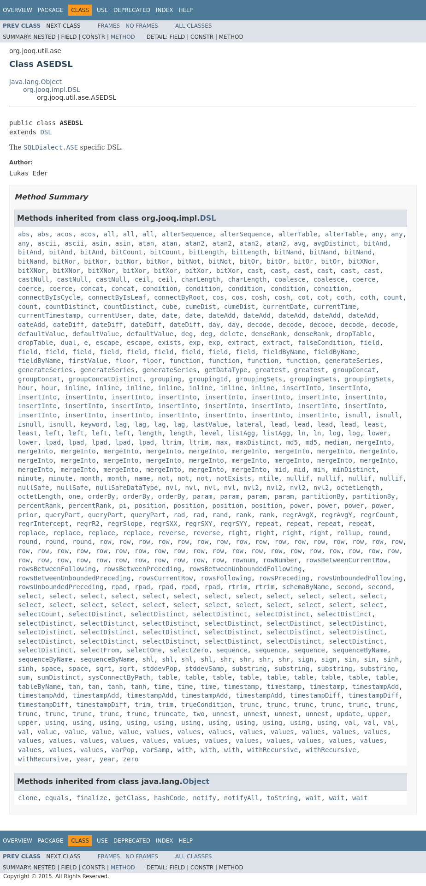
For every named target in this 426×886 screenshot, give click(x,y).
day (214, 324)
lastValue (210, 424)
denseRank (268, 334)
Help (185, 10)
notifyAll (241, 798)
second (348, 587)
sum (24, 677)
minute (29, 478)
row (105, 541)
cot (303, 297)
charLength (200, 279)
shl (148, 659)
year (84, 759)
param (202, 496)
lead (278, 424)
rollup (348, 532)
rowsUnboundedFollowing (359, 578)
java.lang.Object (35, 81)
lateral (249, 424)
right (237, 532)
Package (50, 10)
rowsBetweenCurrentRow (346, 560)
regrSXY (198, 523)
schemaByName (305, 587)
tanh (115, 686)
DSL (46, 132)
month (90, 478)
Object (196, 781)
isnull (356, 415)
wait (313, 798)
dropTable (354, 334)
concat (92, 288)
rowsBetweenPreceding (142, 569)
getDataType (226, 370)
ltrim (171, 442)
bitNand (288, 252)
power (299, 505)
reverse (171, 532)
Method (123, 37)
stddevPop (160, 668)
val (350, 722)
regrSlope (124, 523)
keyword (93, 424)
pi (123, 505)
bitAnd (375, 243)
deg (187, 334)
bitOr (249, 261)
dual (69, 342)
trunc (249, 704)
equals (57, 798)
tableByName (39, 686)
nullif (298, 478)
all (109, 234)
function (185, 360)
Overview (17, 10)
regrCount (377, 514)
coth (344, 297)
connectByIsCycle (49, 297)
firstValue (88, 360)
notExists (233, 478)
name (142, 478)
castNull (33, 279)
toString (282, 798)
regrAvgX (297, 514)
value (47, 731)
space (51, 668)
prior (27, 514)
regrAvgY (336, 514)
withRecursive (272, 749)
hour (26, 388)
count (392, 297)
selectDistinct (96, 614)
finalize (91, 798)
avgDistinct (335, 243)
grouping (165, 379)
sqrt (104, 668)
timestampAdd (375, 686)
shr (225, 659)
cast (255, 270)
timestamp (241, 686)
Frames (109, 26)
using (55, 722)
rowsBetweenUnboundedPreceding (74, 578)
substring (249, 668)
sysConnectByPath (119, 677)
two (198, 713)
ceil (142, 279)
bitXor (135, 270)
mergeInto (373, 442)
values (158, 731)
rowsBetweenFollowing (57, 569)
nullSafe (33, 487)
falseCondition (325, 342)
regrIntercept (43, 523)
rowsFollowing (226, 578)
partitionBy (323, 496)
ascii (47, 243)
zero (131, 759)
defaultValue (41, 334)
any (377, 234)
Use (102, 10)
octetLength (358, 487)
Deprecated (131, 10)
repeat (266, 523)
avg (300, 243)
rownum (243, 560)
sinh (391, 659)
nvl (171, 487)
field (369, 342)
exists (169, 342)
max (222, 442)
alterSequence (187, 234)
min (319, 469)
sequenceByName (360, 650)
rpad (119, 587)
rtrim (237, 587)
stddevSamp (204, 668)
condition (160, 288)
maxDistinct (257, 442)
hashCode (169, 798)
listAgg (241, 433)
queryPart (62, 514)
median (337, 442)
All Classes (193, 26)
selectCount (39, 614)
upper (377, 713)
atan (146, 243)
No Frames (141, 26)
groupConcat (354, 370)
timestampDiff (315, 695)
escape (107, 342)
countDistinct (70, 306)
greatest (270, 370)
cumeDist (200, 306)
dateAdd (222, 315)
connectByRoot (179, 297)
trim (142, 704)
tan (74, 686)
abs (24, 234)
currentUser (109, 315)
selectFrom (99, 650)
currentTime (335, 306)
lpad (53, 442)
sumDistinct (58, 677)
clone (27, 798)
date (146, 315)
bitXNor (362, 261)
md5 (292, 442)
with (185, 749)
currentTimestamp (49, 315)
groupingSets (259, 379)
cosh (259, 297)
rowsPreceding (284, 578)
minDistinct (354, 469)
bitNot (189, 261)
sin (350, 659)
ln (302, 433)
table (167, 677)
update (348, 713)
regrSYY (233, 523)
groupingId (208, 379)
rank (243, 514)
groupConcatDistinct (105, 379)
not (163, 478)
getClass (130, 798)
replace (31, 532)
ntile (268, 478)
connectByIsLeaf (117, 297)
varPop (123, 749)
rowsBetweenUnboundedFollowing (245, 569)
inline (76, 388)
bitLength (206, 252)
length (150, 433)
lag (121, 424)
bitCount (126, 252)
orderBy (101, 496)
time (162, 686)
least (373, 424)
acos (64, 234)
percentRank (39, 505)
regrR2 (88, 523)
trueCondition (206, 704)
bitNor (65, 261)
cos (218, 297)
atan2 (195, 243)
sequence (231, 650)
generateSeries (352, 360)
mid (280, 469)
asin (99, 243)
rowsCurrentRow (165, 578)
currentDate (284, 306)
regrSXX (164, 523)
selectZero (189, 650)
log (334, 433)
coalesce (289, 279)
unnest (224, 713)
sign (306, 659)
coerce (364, 279)
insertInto (301, 388)
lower (377, 433)
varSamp (156, 749)
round (377, 532)
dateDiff (68, 324)
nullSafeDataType (127, 487)
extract (241, 342)
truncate (169, 713)
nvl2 (251, 487)
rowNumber (280, 560)
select (29, 596)
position (150, 505)
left (53, 433)
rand (220, 514)
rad (179, 514)
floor (125, 360)
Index (164, 10)
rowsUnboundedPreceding (60, 587)
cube (170, 306)
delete (231, 334)
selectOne (144, 650)
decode (259, 324)
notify (204, 798)
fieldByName (284, 352)
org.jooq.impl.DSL (51, 89)
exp (195, 342)
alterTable (297, 234)
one (74, 496)
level (210, 433)
